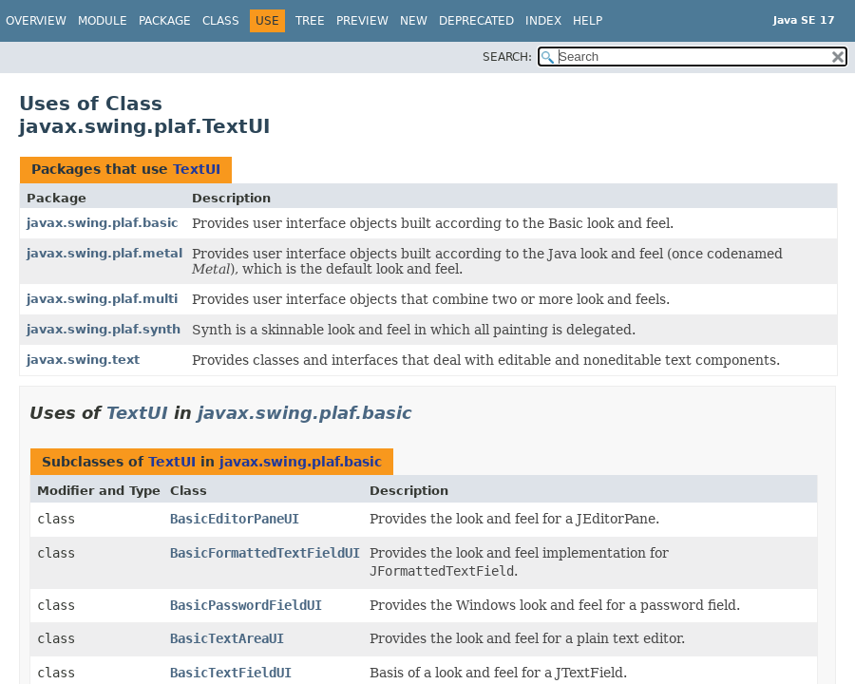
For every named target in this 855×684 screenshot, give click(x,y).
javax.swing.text (83, 359)
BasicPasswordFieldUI (246, 605)
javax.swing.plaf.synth (103, 329)
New (414, 21)
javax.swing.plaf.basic (103, 223)
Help (587, 21)
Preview (362, 21)
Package (165, 21)
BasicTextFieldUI (231, 672)
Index (543, 21)
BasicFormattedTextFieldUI (265, 552)
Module (102, 21)
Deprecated (476, 21)
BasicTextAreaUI (227, 638)
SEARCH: (507, 57)
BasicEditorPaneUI (234, 518)
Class (220, 21)
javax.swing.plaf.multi (102, 299)
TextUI (196, 169)
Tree (310, 21)
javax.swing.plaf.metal (104, 253)
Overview (36, 21)
